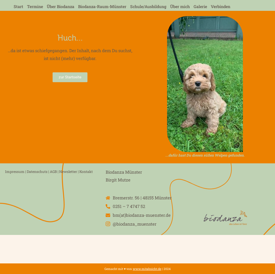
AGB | (54, 171)
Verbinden (220, 6)
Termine (35, 6)
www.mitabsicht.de (147, 269)
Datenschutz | (38, 171)
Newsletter (68, 171)
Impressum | (15, 171)
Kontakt (86, 171)
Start (18, 6)
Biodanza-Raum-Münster (102, 6)
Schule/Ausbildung (148, 6)
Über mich (180, 6)
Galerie (200, 6)
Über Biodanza (60, 6)
